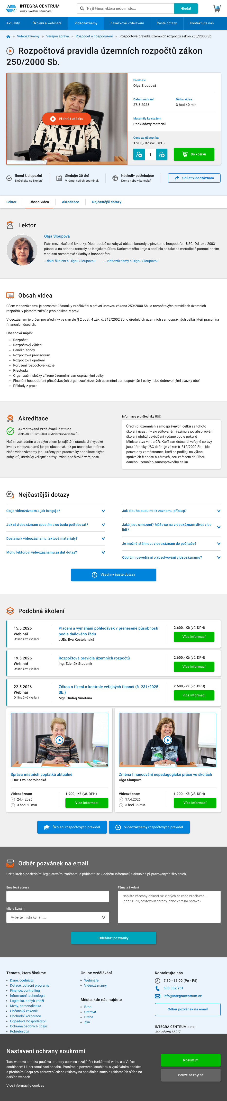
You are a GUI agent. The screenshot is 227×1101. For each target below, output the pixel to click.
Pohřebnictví (19, 1031)
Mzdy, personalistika (25, 1006)
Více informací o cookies (25, 1086)
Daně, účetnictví (22, 980)
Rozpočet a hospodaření (94, 36)
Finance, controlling (25, 991)
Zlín (87, 1022)
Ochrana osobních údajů (28, 1026)
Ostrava (90, 1012)
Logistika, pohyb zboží (27, 1001)
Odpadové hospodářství (28, 1021)
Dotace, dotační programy (29, 986)
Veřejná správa (57, 36)
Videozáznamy (28, 36)
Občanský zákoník (24, 1011)
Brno (87, 1007)
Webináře (91, 980)
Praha (88, 1017)
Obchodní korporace (25, 1016)
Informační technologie (27, 996)
